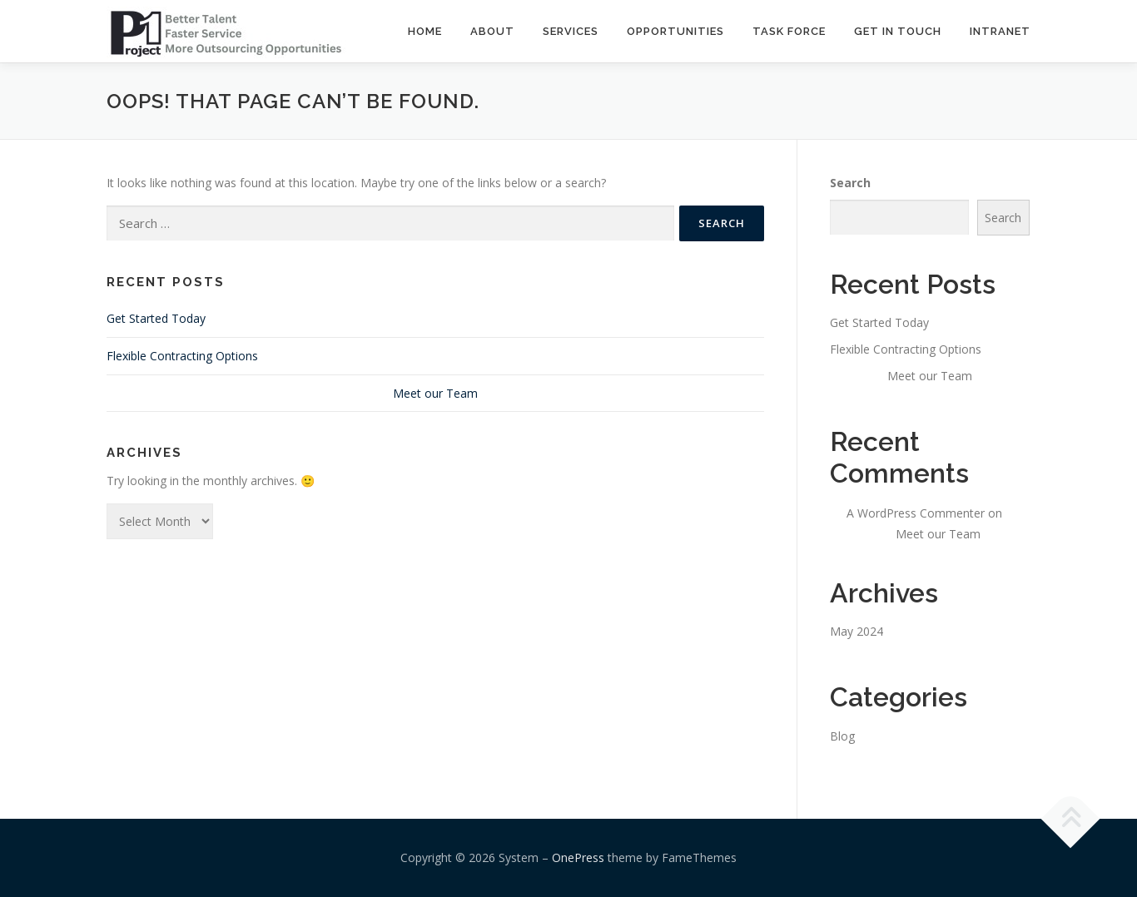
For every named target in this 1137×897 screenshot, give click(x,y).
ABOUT (492, 31)
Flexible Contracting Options (182, 356)
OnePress (578, 857)
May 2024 (856, 631)
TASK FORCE (789, 31)
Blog (842, 736)
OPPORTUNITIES (675, 31)
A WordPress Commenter (916, 513)
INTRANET (1000, 31)
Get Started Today (156, 318)
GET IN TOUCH (897, 31)
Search (850, 183)
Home (425, 31)
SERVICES (570, 31)
